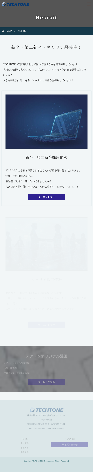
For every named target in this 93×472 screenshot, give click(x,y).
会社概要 (25, 444)
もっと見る (46, 382)
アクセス (71, 439)
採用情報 (25, 452)
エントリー (46, 197)
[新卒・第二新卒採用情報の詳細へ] (46, 141)
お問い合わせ (70, 445)
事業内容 (25, 448)
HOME (7, 31)
